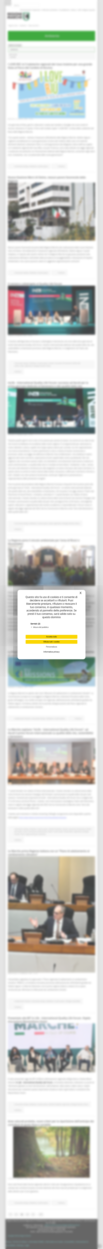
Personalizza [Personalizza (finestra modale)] (51, 647)
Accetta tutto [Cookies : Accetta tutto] (51, 637)
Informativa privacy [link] (51, 652)
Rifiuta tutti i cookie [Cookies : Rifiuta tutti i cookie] (51, 642)
